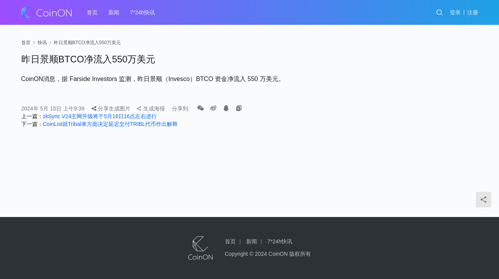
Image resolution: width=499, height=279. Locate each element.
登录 (455, 12)
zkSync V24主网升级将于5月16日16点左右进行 (100, 116)
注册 (472, 12)
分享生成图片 (111, 108)
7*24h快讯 (142, 12)
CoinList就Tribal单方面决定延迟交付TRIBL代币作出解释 (110, 124)
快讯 (42, 42)
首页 (92, 12)
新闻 (113, 12)
